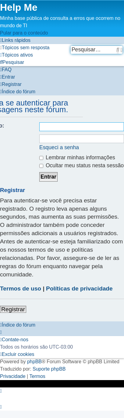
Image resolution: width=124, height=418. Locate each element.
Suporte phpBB (49, 369)
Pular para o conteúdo (24, 32)
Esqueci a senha (59, 147)
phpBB (34, 361)
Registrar (13, 309)
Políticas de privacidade (79, 288)
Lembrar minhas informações (77, 157)
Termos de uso (20, 288)
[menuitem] (24, 47)
